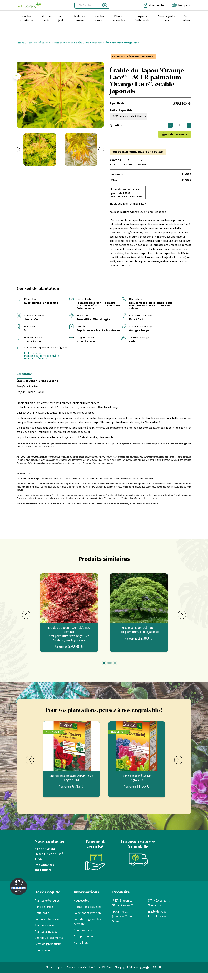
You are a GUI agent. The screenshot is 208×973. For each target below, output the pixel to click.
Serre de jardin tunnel (166, 18)
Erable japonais (94, 42)
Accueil (20, 42)
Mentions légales (55, 967)
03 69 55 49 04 (45, 849)
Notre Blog (80, 942)
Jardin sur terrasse (79, 18)
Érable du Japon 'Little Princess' (157, 914)
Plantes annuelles (119, 18)
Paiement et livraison (87, 913)
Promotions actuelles (87, 907)
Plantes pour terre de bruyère (66, 42)
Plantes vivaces (99, 18)
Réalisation (138, 967)
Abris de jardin (46, 18)
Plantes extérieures (26, 18)
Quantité (116, 125)
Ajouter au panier (176, 134)
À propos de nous (84, 936)
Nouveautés (81, 900)
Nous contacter (83, 930)
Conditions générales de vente (87, 921)
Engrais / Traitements (141, 18)
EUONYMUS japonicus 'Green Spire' (122, 916)
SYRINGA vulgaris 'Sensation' (158, 903)
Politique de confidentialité (81, 967)
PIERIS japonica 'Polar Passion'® (122, 903)
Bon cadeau (186, 18)
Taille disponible (121, 110)
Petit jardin (61, 18)
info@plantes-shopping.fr (45, 867)
